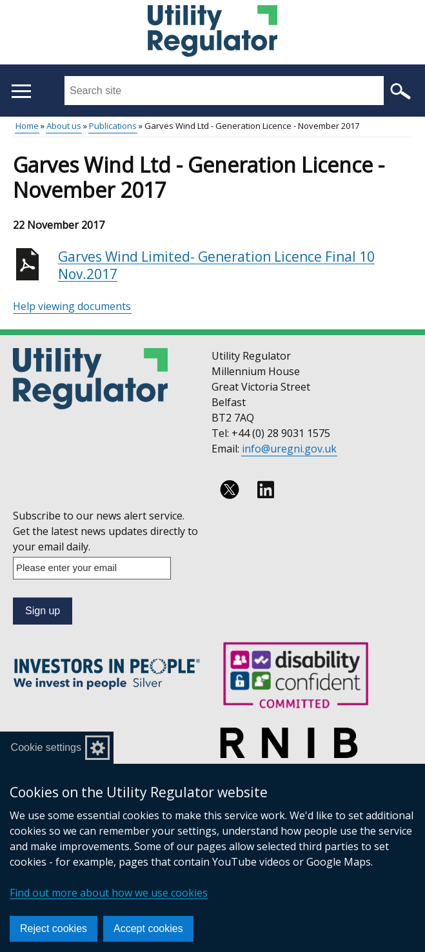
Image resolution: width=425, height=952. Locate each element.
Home (27, 125)
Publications (113, 125)
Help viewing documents (72, 306)
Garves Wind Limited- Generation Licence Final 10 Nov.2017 (216, 265)
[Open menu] (21, 91)
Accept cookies (148, 928)
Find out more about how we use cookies (109, 893)
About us (63, 125)
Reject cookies (53, 928)
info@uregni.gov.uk (289, 449)
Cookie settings (46, 747)
